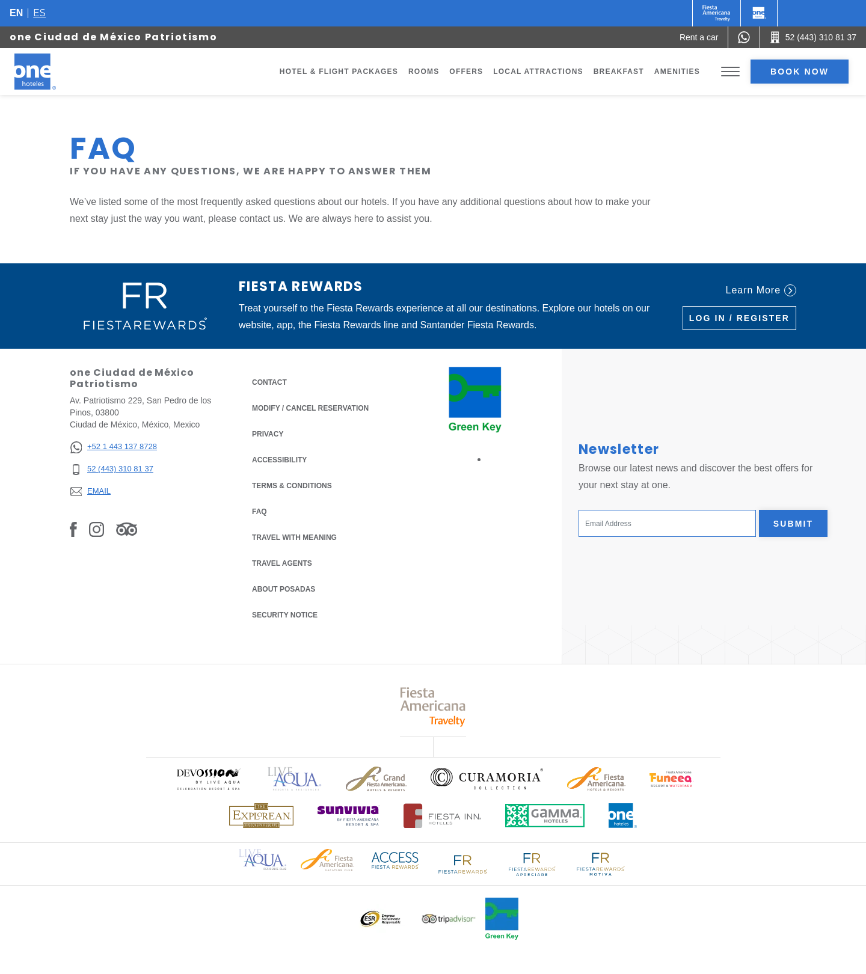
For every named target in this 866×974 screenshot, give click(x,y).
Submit (793, 523)
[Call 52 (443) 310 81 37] (813, 37)
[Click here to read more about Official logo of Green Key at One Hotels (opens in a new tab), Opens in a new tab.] (501, 919)
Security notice (285, 615)
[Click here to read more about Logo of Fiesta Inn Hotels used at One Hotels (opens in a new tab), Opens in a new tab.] (442, 815)
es (39, 13)
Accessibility (279, 460)
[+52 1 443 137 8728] (113, 447)
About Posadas (283, 589)
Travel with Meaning (294, 537)
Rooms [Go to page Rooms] (423, 71)
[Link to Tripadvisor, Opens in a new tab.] (126, 529)
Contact (269, 382)
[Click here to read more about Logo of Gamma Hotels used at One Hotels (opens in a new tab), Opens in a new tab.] (545, 815)
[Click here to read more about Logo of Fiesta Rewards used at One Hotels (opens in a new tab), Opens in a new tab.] (463, 863)
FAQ (259, 511)
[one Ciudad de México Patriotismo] (49, 72)
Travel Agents (282, 563)
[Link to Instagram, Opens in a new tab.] (96, 529)
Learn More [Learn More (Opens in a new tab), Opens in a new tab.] (761, 290)
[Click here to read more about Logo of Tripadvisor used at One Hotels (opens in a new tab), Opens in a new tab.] (448, 919)
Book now (799, 71)
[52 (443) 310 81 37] (113, 469)
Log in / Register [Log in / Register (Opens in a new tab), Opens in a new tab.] (739, 318)
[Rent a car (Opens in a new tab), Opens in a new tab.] (699, 37)
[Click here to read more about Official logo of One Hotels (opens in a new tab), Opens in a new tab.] (623, 815)
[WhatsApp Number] (744, 37)
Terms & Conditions (292, 485)
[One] (759, 13)
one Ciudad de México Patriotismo (113, 37)
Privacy (267, 433)
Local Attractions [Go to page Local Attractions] (538, 71)
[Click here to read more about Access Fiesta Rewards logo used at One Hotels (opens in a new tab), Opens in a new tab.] (395, 859)
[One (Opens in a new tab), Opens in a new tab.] (716, 13)
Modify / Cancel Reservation (310, 408)
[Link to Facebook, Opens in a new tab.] (73, 529)
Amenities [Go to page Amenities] (677, 71)
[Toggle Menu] (730, 71)
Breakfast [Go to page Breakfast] (619, 71)
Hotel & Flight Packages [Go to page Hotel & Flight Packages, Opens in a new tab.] (339, 71)
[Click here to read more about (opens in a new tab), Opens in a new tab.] (208, 779)
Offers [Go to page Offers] (466, 71)
